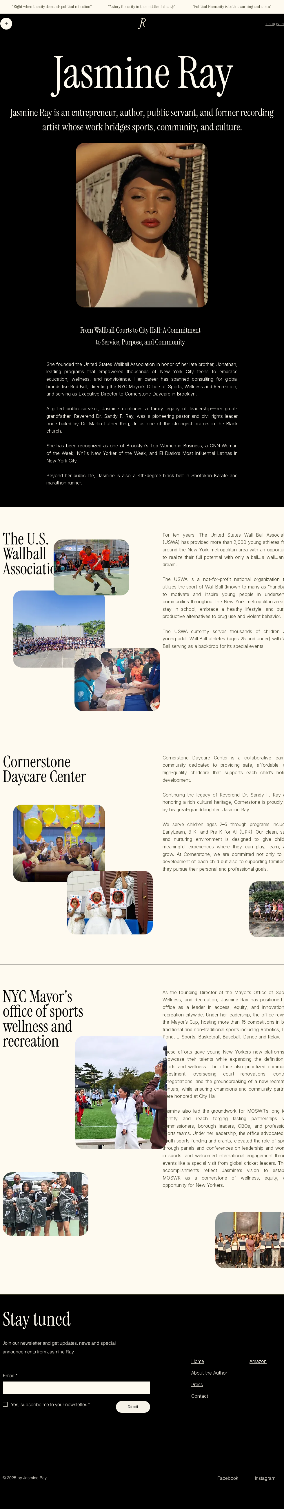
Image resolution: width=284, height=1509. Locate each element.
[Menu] (6, 24)
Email (10, 1375)
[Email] (75, 1388)
